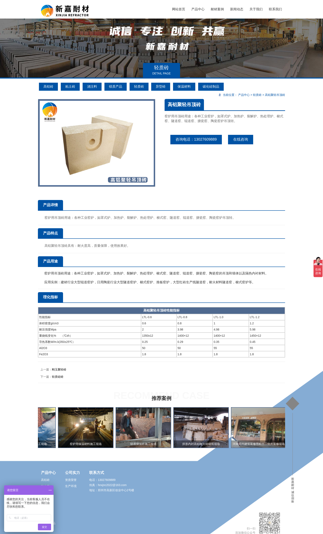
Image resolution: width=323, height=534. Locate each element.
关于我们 (256, 9)
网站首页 (178, 9)
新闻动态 (236, 9)
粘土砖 (70, 86)
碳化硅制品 (211, 86)
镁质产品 (115, 86)
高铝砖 (48, 86)
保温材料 (184, 86)
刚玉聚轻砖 (59, 369)
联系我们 (275, 9)
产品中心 (198, 9)
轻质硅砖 (57, 376)
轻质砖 (139, 86)
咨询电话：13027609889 (196, 139)
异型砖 (161, 86)
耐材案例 (217, 9)
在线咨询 (240, 139)
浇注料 (92, 86)
